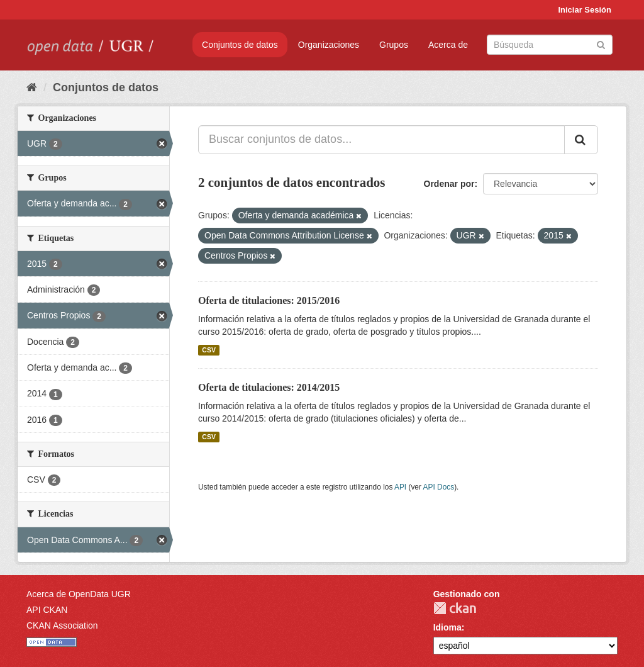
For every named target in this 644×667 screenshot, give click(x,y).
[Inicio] (31, 87)
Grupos (393, 45)
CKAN (454, 608)
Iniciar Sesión (584, 9)
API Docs (439, 487)
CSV (209, 350)
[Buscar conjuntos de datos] (550, 45)
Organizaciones (328, 45)
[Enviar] (601, 43)
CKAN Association (62, 625)
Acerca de (448, 45)
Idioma (447, 627)
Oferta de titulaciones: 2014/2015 (269, 387)
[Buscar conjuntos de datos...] (381, 139)
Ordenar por (449, 184)
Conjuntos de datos (240, 45)
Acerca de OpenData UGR (78, 594)
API (400, 487)
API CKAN (46, 610)
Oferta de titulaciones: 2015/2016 (269, 300)
